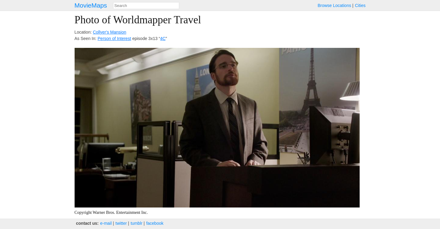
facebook (154, 223)
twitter (121, 223)
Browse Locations (334, 5)
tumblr (137, 223)
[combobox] (146, 5)
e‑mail (106, 223)
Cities (360, 5)
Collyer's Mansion (109, 32)
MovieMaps (91, 5)
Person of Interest (114, 38)
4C (163, 38)
